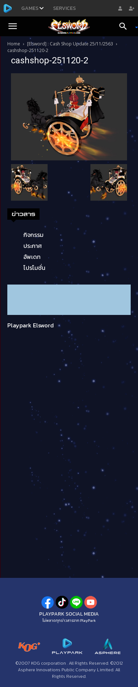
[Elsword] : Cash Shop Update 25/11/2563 (70, 44)
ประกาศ (32, 245)
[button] (12, 26)
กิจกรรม (33, 234)
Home (13, 44)
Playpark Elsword (30, 325)
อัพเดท (32, 256)
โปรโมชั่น (34, 267)
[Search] (125, 26)
